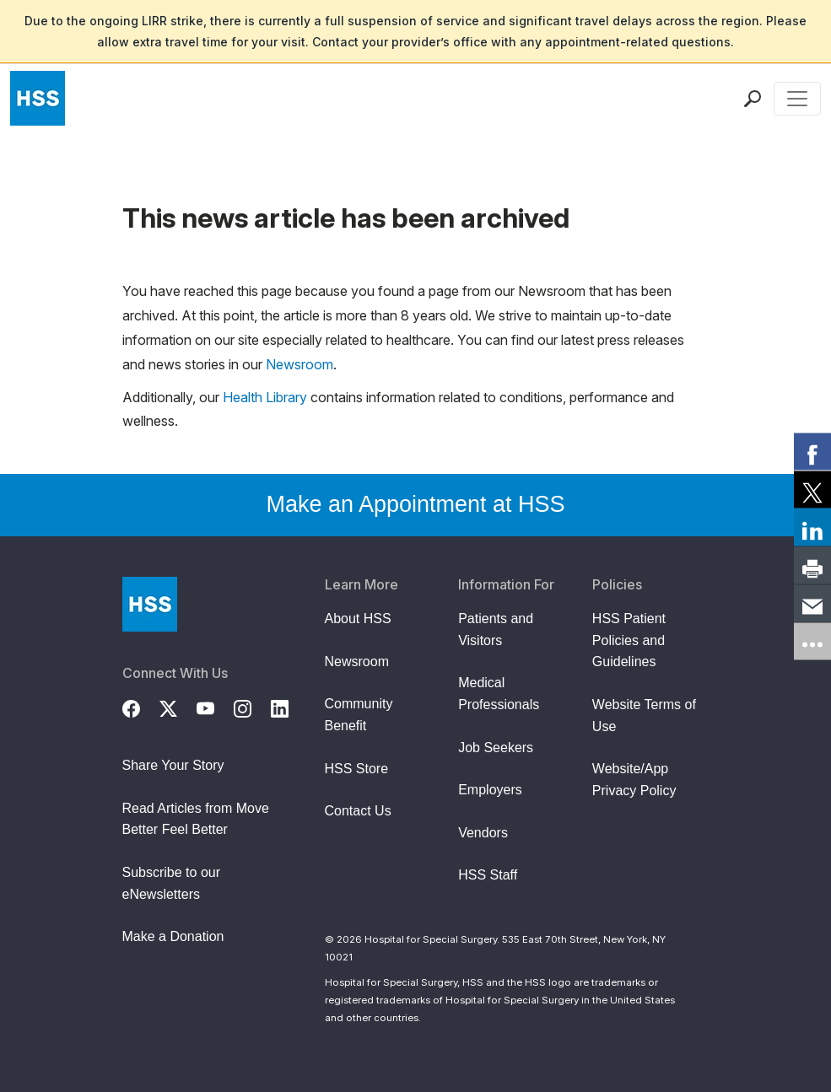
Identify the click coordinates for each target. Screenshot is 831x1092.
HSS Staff (487, 875)
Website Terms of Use (644, 715)
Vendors (483, 833)
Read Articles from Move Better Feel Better (195, 819)
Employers (490, 790)
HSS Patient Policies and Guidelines (629, 640)
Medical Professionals (498, 693)
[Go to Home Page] (149, 604)
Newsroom (299, 364)
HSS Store (357, 768)
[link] (812, 451)
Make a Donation (173, 936)
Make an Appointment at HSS (415, 504)
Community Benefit (359, 715)
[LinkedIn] (289, 706)
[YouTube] (215, 706)
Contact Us (358, 811)
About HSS (358, 618)
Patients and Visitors (495, 629)
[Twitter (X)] (178, 706)
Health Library (265, 397)
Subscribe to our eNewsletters (171, 883)
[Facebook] (140, 706)
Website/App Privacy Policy (634, 779)
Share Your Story (173, 765)
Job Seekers (495, 747)
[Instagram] (252, 706)
